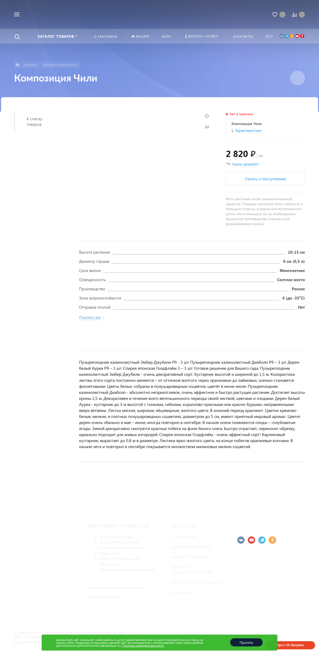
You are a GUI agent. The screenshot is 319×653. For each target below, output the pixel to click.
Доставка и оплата (191, 546)
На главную (184, 526)
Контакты (181, 592)
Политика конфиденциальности (143, 645)
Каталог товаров (189, 556)
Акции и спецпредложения (191, 570)
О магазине (184, 536)
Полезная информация (196, 582)
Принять (246, 642)
